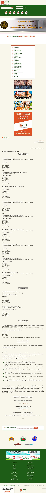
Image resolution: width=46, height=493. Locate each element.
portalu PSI (25, 403)
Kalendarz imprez (17, 50)
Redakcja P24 (41, 140)
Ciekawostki (16, 60)
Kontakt (15, 73)
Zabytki (15, 61)
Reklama (14, 468)
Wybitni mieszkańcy (18, 64)
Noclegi (15, 70)
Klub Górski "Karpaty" (18, 71)
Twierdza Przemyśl (17, 63)
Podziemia (16, 56)
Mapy (14, 467)
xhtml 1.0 (40, 485)
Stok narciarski (17, 69)
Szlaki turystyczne (17, 67)
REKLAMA (16, 76)
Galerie (14, 464)
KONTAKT (40, 415)
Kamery (14, 465)
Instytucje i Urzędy (17, 57)
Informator (16, 51)
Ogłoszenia (14, 462)
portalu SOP (25, 409)
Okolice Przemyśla (17, 66)
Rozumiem (7, 491)
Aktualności (16, 47)
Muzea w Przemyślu (18, 53)
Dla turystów (16, 54)
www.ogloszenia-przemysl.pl (23, 407)
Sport (15, 49)
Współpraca (16, 74)
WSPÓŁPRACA (34, 387)
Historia (15, 59)
